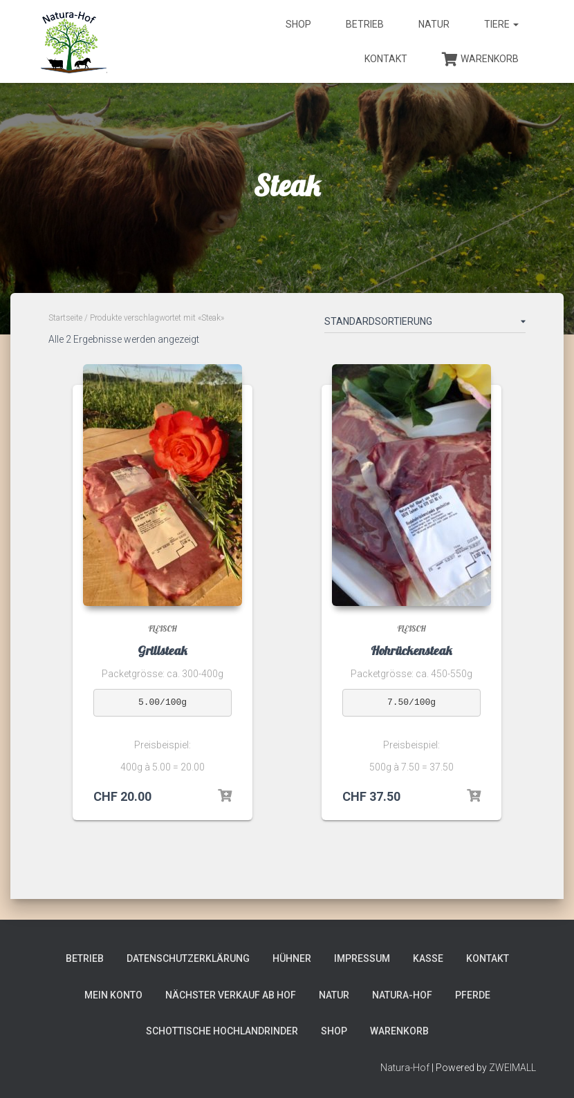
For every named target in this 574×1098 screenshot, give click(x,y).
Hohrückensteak (411, 651)
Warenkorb (480, 59)
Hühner (291, 958)
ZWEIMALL (512, 1067)
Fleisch (163, 628)
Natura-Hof (402, 995)
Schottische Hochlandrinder (222, 1031)
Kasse (428, 958)
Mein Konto (113, 995)
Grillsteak (162, 651)
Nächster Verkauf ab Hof (230, 995)
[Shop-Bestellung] (425, 324)
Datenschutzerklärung (188, 958)
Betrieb (365, 24)
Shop (298, 24)
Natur (434, 24)
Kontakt (385, 58)
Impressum (362, 958)
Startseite (65, 318)
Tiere (501, 24)
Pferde (472, 995)
